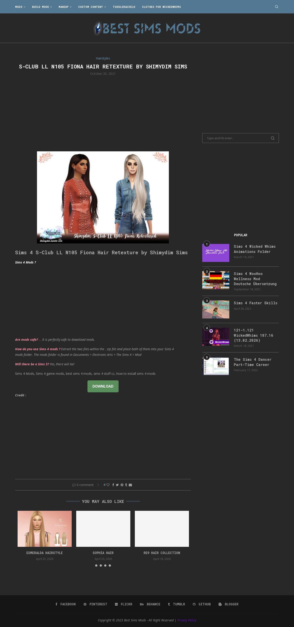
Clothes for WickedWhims (161, 7)
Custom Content (90, 7)
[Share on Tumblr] (126, 485)
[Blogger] (228, 604)
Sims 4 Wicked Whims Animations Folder (255, 249)
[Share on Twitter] (117, 485)
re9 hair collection (162, 553)
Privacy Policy (186, 620)
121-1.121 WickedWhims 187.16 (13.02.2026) (253, 335)
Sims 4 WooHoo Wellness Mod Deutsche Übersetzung (255, 278)
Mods (18, 7)
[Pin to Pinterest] (122, 485)
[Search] (276, 6)
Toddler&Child (124, 7)
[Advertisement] (103, 113)
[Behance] (150, 604)
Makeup (64, 7)
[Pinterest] (95, 604)
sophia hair (103, 553)
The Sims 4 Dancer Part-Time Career (252, 362)
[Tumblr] (176, 604)
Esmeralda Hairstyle (44, 553)
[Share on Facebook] (113, 485)
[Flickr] (123, 604)
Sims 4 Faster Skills (255, 302)
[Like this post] (108, 485)
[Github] (202, 604)
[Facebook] (65, 604)
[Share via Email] (130, 485)
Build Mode (40, 7)
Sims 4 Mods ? (25, 262)
